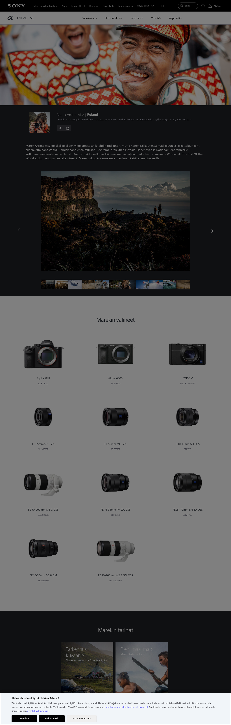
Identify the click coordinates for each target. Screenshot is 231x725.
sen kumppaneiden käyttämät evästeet (127, 707)
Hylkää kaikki (52, 718)
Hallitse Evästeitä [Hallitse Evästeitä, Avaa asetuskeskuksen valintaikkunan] (82, 718)
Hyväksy (24, 718)
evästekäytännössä (37, 711)
